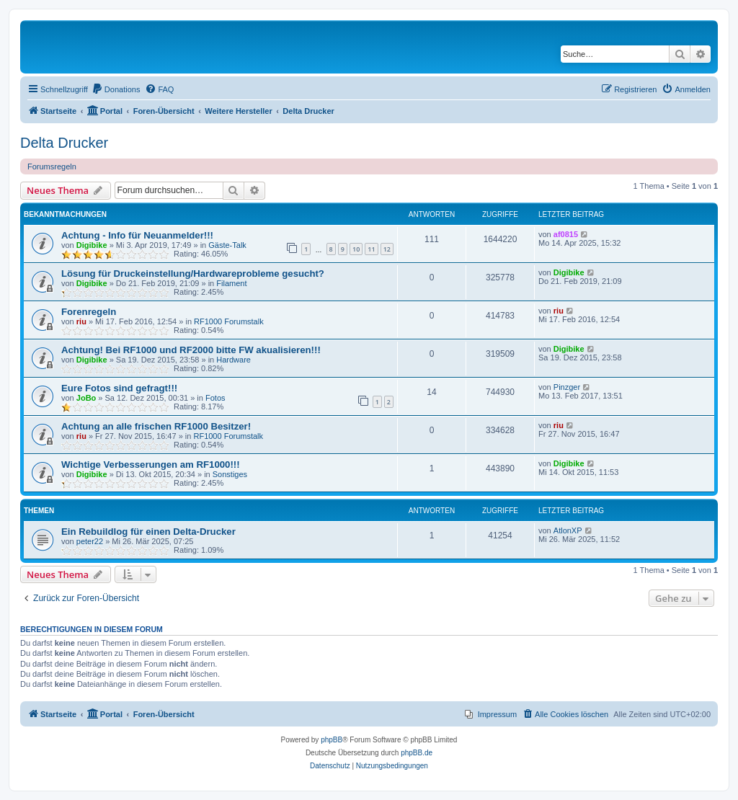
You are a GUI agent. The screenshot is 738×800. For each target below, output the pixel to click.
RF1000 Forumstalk (229, 321)
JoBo (86, 398)
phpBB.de (416, 753)
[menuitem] (116, 89)
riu (81, 321)
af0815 (566, 234)
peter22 (89, 541)
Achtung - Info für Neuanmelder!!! (137, 235)
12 (387, 249)
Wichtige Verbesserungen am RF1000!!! (150, 464)
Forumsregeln (51, 166)
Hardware (233, 359)
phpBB (331, 740)
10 (356, 249)
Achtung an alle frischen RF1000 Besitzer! (156, 426)
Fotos (215, 398)
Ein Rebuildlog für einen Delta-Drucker (148, 531)
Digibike (91, 245)
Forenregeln (88, 311)
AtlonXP (568, 530)
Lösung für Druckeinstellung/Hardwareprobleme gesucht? (192, 273)
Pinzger (567, 387)
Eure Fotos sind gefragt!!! (119, 388)
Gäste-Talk (227, 245)
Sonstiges (230, 474)
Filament (231, 283)
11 (371, 249)
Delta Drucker (64, 143)
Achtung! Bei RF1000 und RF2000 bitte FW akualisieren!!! (191, 350)
